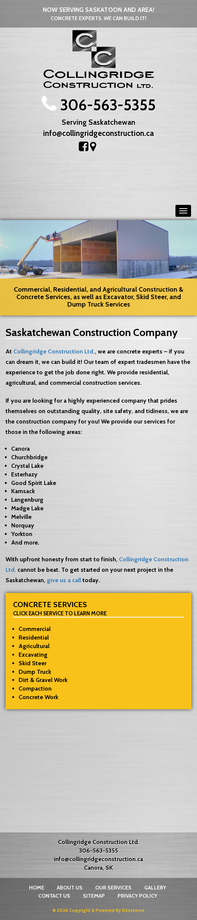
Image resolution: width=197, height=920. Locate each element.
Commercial (35, 628)
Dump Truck (35, 671)
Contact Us (54, 895)
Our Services (113, 887)
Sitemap (94, 895)
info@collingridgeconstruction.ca (98, 133)
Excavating (33, 654)
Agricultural (34, 646)
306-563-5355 (108, 105)
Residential (34, 637)
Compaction (35, 688)
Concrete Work (38, 697)
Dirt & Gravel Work (43, 679)
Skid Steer (32, 663)
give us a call (64, 580)
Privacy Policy (137, 895)
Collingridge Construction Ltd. (54, 351)
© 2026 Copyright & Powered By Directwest (98, 910)
